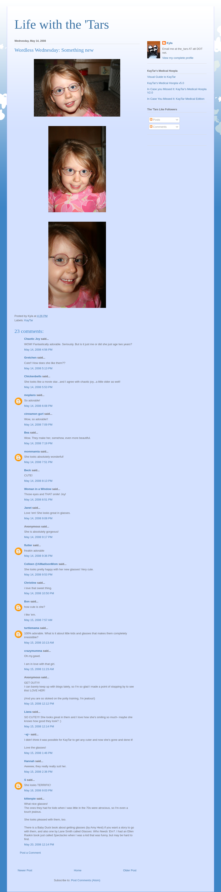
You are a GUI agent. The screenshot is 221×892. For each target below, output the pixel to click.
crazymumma (33, 650)
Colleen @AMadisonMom (41, 564)
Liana (28, 711)
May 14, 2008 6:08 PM (38, 405)
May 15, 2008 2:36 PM (38, 771)
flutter (28, 545)
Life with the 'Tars (61, 24)
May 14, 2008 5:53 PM (38, 387)
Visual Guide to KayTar (161, 76)
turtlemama (31, 628)
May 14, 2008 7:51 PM (38, 462)
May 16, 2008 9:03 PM (38, 790)
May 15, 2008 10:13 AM (39, 642)
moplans (30, 395)
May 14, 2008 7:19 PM (38, 443)
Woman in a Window (37, 489)
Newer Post (25, 870)
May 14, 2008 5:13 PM (38, 368)
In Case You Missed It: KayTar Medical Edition (175, 98)
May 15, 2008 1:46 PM (38, 753)
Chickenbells (32, 376)
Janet (28, 507)
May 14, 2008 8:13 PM (38, 480)
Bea (26, 432)
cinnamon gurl (34, 413)
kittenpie (30, 798)
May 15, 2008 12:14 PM (39, 726)
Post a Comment (30, 852)
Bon (27, 601)
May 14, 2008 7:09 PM (38, 424)
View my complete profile (177, 57)
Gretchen (30, 357)
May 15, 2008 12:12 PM (39, 703)
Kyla (169, 43)
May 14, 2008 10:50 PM (39, 593)
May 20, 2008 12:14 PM (39, 844)
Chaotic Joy (32, 338)
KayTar (28, 320)
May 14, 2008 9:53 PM (38, 574)
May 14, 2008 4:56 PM (38, 349)
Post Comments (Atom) (85, 880)
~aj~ (27, 734)
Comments (158, 126)
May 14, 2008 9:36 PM (38, 555)
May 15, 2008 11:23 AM (39, 669)
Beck (27, 470)
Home (78, 870)
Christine (30, 582)
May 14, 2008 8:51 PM (38, 499)
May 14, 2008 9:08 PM (38, 518)
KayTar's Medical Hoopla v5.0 (165, 83)
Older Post (129, 870)
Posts (155, 119)
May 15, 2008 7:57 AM (38, 620)
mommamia (32, 451)
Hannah (29, 761)
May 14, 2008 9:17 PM (38, 537)
